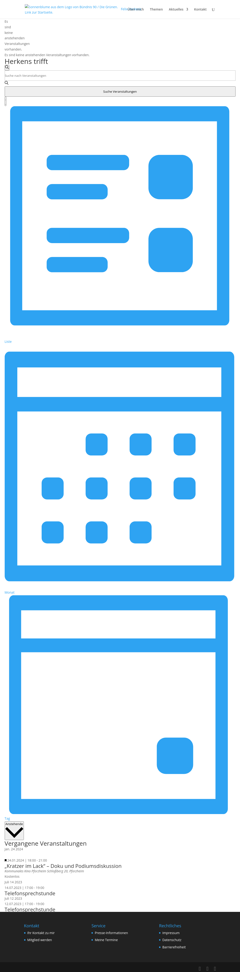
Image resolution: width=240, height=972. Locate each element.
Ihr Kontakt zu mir (41, 933)
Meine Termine (106, 940)
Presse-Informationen (111, 933)
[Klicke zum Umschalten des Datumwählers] (14, 830)
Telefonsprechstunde (30, 893)
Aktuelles (176, 9)
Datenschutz (171, 940)
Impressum (171, 933)
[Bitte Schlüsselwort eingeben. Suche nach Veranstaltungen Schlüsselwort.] (120, 75)
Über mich (135, 9)
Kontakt (200, 9)
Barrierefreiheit (174, 947)
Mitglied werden (39, 940)
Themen (156, 9)
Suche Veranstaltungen (120, 91)
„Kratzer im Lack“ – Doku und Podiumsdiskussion (63, 865)
